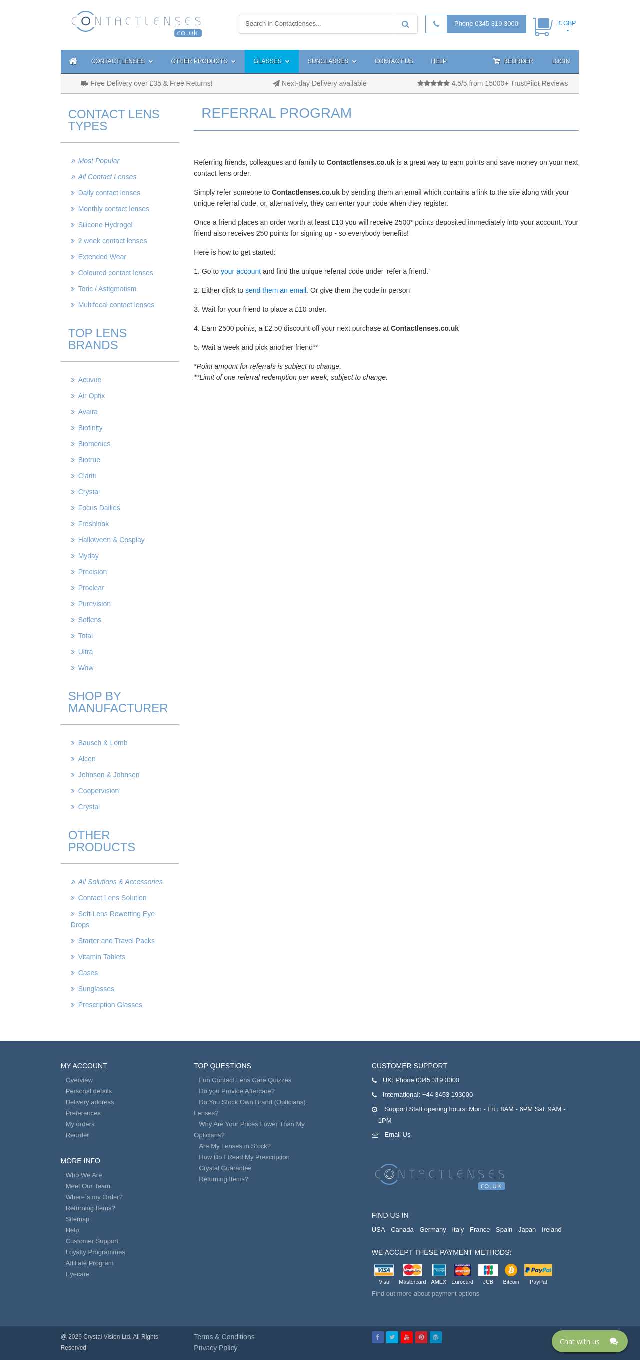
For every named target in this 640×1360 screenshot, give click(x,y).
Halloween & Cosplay (111, 540)
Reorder (514, 61)
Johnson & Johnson (109, 775)
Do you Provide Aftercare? (237, 1091)
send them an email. (277, 290)
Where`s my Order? (94, 1197)
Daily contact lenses (109, 193)
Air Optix (92, 396)
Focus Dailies (99, 508)
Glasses (272, 61)
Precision (93, 572)
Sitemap (78, 1219)
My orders (80, 1124)
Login (561, 61)
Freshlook (93, 524)
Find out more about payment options (426, 1293)
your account (241, 271)
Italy (458, 1229)
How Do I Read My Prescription (244, 1157)
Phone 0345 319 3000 (486, 23)
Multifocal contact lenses (116, 305)
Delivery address (90, 1102)
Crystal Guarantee (225, 1168)
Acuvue (90, 380)
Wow (86, 668)
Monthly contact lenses (114, 209)
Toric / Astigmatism (107, 289)
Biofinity (90, 428)
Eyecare (78, 1274)
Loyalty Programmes (96, 1252)
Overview (79, 1080)
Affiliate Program (90, 1263)
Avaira (88, 412)
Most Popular (99, 161)
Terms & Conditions (224, 1337)
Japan (527, 1229)
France (480, 1229)
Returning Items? (91, 1208)
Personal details (89, 1091)
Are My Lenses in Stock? (235, 1146)
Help (439, 61)
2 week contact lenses (113, 241)
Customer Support (92, 1241)
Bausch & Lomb (103, 743)
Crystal (89, 492)
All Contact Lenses (107, 177)
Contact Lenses (123, 61)
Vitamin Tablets (102, 957)
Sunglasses (332, 61)
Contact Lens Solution (112, 898)
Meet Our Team (88, 1186)
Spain (504, 1229)
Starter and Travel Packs (116, 941)
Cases (88, 973)
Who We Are (84, 1175)
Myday (88, 556)
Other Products (204, 61)
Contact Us (394, 61)
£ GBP (567, 23)
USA (379, 1229)
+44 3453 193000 (448, 1094)
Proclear (91, 588)
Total (86, 636)
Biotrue (89, 460)
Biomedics (94, 444)
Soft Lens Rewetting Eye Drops (113, 919)
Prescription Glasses (110, 1005)
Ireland (552, 1229)
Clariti (87, 476)
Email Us (397, 1134)
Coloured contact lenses (116, 273)
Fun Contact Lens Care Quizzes (245, 1080)
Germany (433, 1229)
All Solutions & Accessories (120, 882)
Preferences (83, 1113)
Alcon (87, 759)
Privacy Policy (216, 1348)
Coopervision (99, 791)
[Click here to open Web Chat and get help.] (590, 1341)
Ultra (86, 652)
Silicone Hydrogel (105, 225)
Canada (402, 1229)
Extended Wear (102, 257)
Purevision (94, 604)
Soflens (90, 620)
